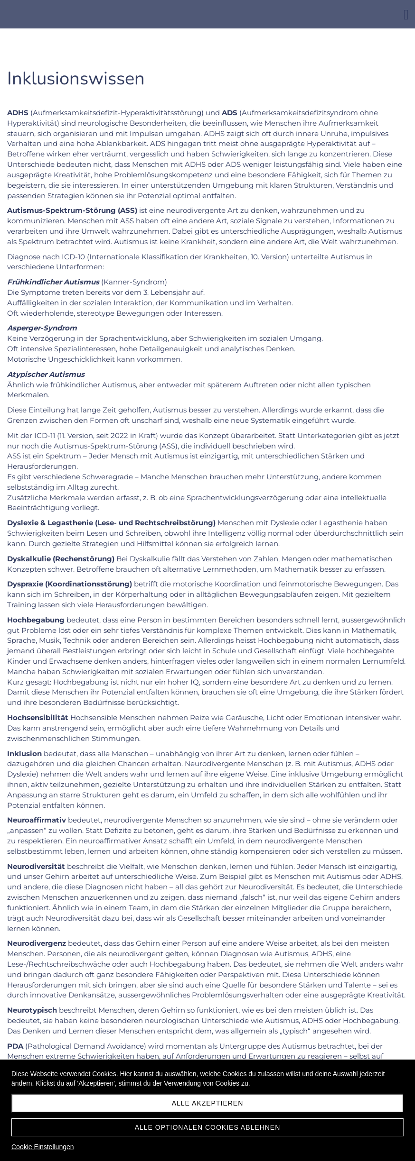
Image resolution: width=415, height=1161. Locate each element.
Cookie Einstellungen (42, 1147)
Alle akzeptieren (208, 1103)
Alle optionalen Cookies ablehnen (208, 1127)
